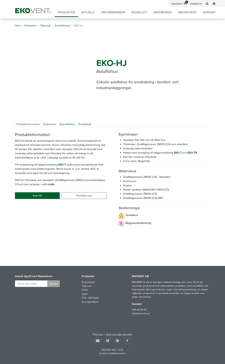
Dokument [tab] (49, 124)
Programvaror (113, 12)
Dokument (179, 4)
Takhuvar (87, 286)
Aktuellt (88, 12)
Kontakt (209, 12)
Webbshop (196, 4)
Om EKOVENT (187, 12)
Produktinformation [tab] (28, 124)
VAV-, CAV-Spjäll (90, 297)
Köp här (37, 195)
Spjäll (84, 293)
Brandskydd (88, 282)
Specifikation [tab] (67, 124)
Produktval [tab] (84, 124)
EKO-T (62, 164)
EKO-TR (192, 152)
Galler (85, 289)
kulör (51, 184)
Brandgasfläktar (90, 301)
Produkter (66, 12)
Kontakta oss (84, 195)
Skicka (53, 283)
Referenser (163, 12)
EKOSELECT (139, 12)
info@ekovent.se (141, 313)
